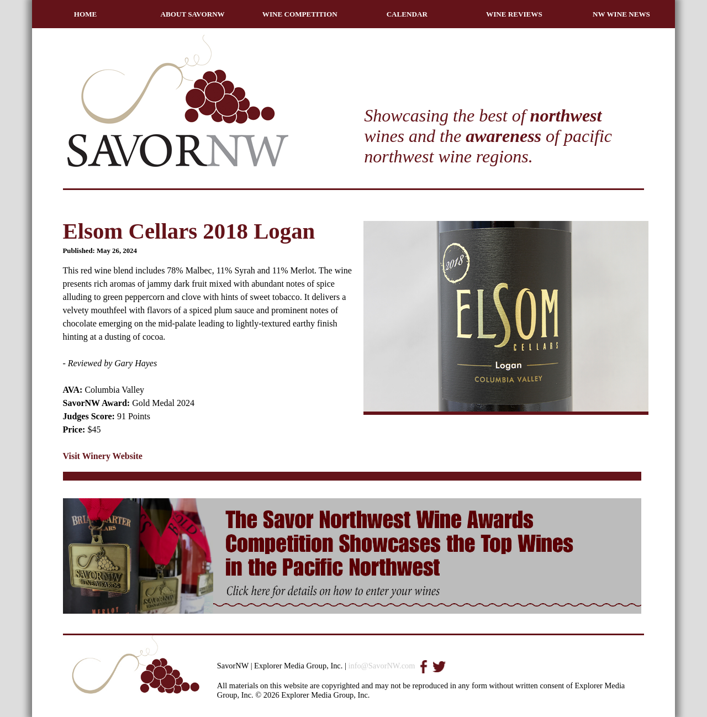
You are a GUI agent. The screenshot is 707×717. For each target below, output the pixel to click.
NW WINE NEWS (621, 14)
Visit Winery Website (103, 456)
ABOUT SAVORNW (193, 14)
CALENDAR (407, 14)
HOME (85, 14)
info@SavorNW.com (381, 665)
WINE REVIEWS (514, 14)
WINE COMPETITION (299, 14)
